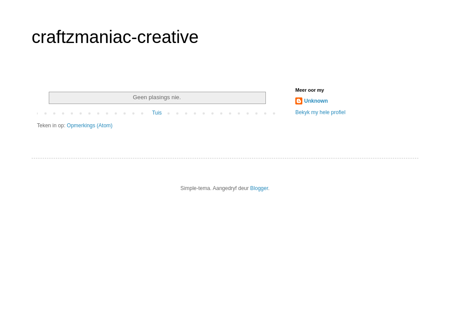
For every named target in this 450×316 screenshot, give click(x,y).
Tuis (157, 113)
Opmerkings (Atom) (89, 125)
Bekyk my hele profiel (320, 112)
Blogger (259, 188)
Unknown (316, 101)
